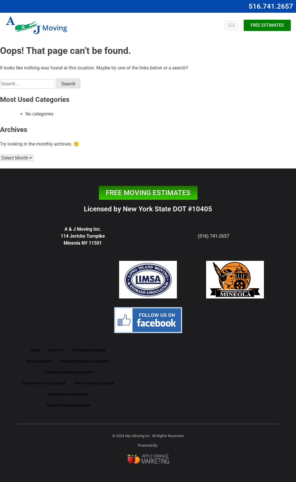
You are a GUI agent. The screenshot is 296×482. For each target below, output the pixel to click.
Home (35, 350)
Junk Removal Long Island (68, 394)
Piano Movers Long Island (94, 383)
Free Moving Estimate (88, 350)
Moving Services (39, 361)
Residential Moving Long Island (85, 361)
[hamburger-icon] (231, 25)
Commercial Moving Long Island (68, 372)
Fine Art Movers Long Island (43, 383)
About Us (56, 350)
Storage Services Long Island (68, 405)
